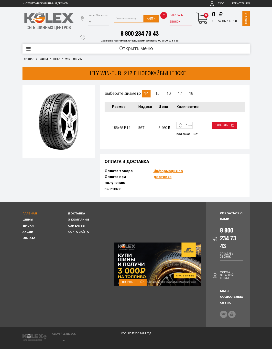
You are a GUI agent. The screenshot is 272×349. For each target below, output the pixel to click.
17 (180, 93)
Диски (28, 226)
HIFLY (56, 59)
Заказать (224, 125)
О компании (78, 220)
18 (191, 93)
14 (146, 93)
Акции (27, 232)
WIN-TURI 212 (73, 59)
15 (157, 93)
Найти (151, 18)
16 (168, 93)
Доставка (76, 213)
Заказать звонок (176, 18)
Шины (44, 59)
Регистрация (241, 3)
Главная (28, 59)
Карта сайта (78, 232)
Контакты (76, 226)
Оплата (28, 238)
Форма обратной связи (227, 275)
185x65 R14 (121, 128)
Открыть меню (136, 49)
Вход (221, 3)
